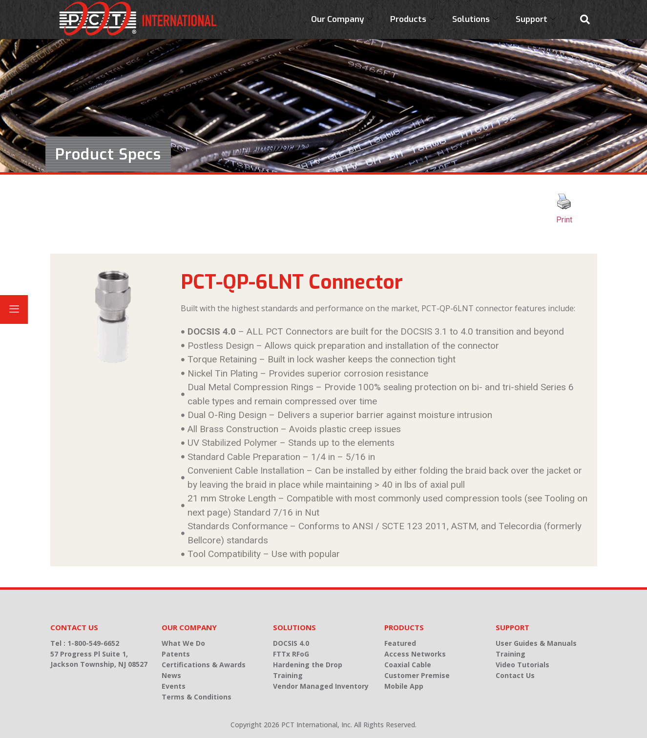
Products (412, 19)
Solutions (475, 19)
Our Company (342, 19)
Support (536, 19)
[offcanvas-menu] (14, 309)
